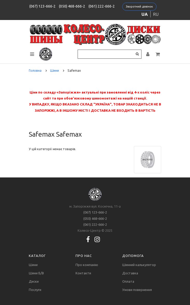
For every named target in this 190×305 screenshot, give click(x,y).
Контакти (83, 273)
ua (144, 14)
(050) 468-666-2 (72, 6)
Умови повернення (137, 289)
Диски (34, 281)
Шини (33, 265)
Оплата (128, 281)
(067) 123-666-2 (42, 6)
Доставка (130, 273)
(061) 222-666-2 (102, 6)
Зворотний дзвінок (139, 6)
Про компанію (87, 265)
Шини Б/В (36, 273)
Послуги (35, 289)
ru (156, 14)
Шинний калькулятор (139, 265)
